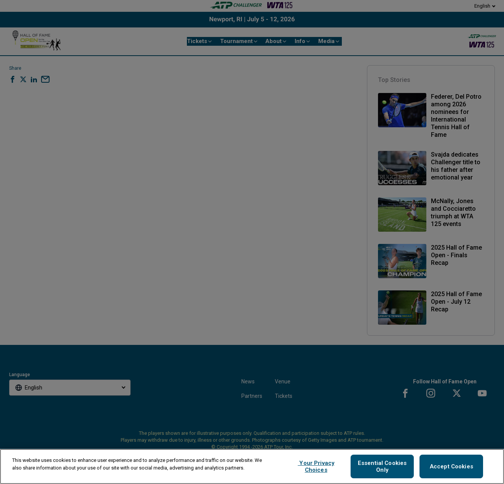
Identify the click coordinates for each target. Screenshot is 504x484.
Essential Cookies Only (382, 466)
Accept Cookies (451, 466)
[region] (252, 466)
